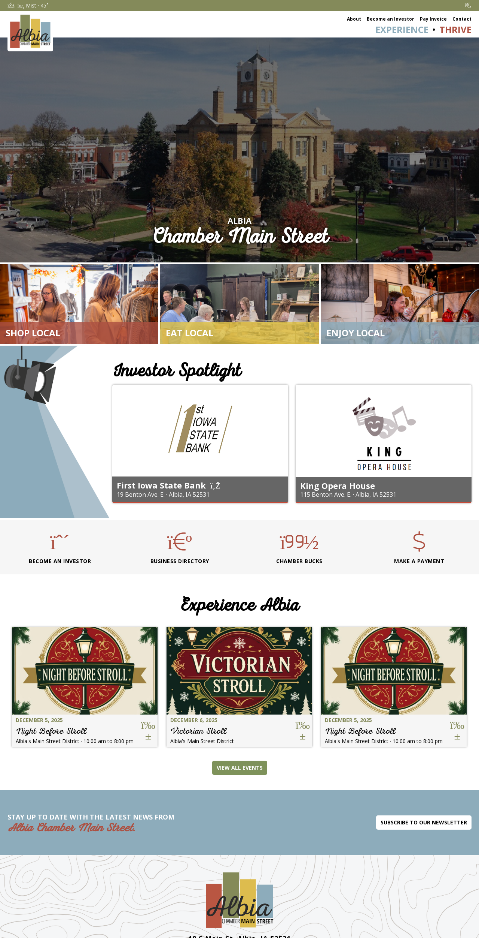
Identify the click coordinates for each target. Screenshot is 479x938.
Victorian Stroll (198, 730)
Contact (462, 19)
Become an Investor (390, 19)
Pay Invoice (433, 19)
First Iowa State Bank (161, 485)
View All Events (240, 767)
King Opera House (337, 485)
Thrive (455, 29)
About (354, 19)
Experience (401, 29)
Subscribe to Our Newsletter (424, 822)
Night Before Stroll (51, 730)
